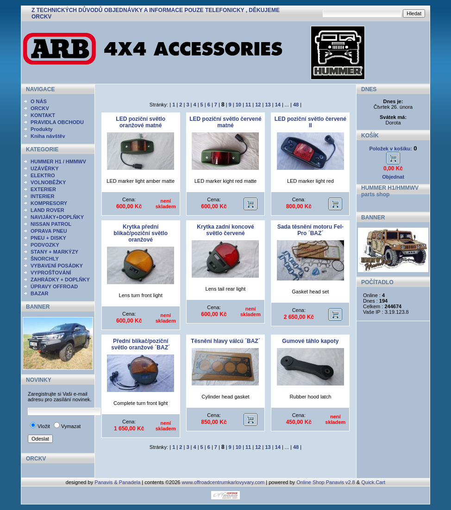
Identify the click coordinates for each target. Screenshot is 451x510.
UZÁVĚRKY (45, 168)
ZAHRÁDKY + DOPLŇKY (60, 279)
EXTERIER (43, 189)
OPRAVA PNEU (49, 231)
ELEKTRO (43, 175)
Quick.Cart (373, 482)
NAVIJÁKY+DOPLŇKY (57, 217)
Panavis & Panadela (118, 482)
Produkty (42, 129)
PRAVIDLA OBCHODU (57, 122)
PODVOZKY (45, 245)
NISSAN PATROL (51, 224)
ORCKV (40, 108)
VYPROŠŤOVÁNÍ (51, 272)
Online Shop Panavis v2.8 (325, 482)
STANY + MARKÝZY (54, 252)
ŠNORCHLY (45, 258)
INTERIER (42, 196)
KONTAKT (43, 115)
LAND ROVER (47, 210)
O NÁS (39, 101)
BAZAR (40, 293)
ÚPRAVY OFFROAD (54, 286)
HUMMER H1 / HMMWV (58, 161)
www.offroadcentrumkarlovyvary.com (223, 482)
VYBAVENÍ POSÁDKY (57, 265)
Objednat (393, 177)
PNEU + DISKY (48, 238)
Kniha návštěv (48, 136)
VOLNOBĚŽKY (48, 182)
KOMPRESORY (49, 203)
